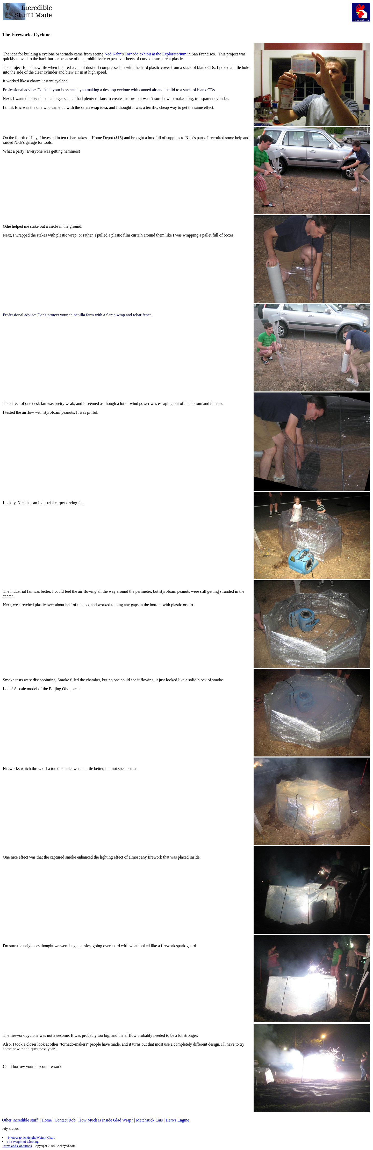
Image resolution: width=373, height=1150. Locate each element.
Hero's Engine (177, 1120)
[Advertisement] (208, 14)
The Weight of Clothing (23, 1142)
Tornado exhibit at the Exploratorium (155, 54)
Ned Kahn (112, 54)
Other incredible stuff (20, 1120)
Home (47, 1120)
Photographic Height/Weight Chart (31, 1137)
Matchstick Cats (149, 1120)
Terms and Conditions (17, 1146)
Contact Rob (65, 1120)
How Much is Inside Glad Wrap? (105, 1120)
